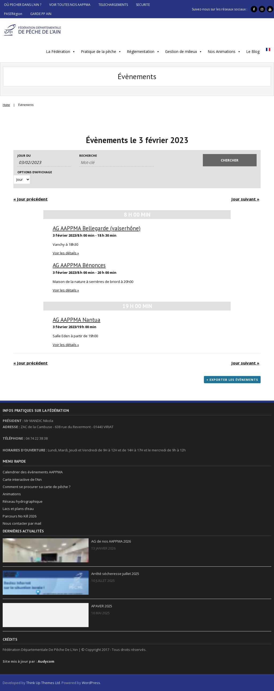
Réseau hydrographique (23, 501)
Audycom (46, 661)
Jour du (24, 155)
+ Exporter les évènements (232, 380)
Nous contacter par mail (22, 523)
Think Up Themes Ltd (43, 682)
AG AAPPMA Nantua (76, 319)
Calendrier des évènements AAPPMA (33, 472)
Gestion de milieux (181, 51)
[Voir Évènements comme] (21, 179)
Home (6, 105)
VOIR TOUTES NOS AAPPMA (69, 4)
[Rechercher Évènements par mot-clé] (116, 162)
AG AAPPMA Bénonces (79, 265)
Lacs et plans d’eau (18, 508)
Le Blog (253, 51)
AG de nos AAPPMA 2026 (111, 541)
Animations (12, 494)
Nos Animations (221, 51)
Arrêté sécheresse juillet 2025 (115, 573)
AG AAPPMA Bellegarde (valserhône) (96, 228)
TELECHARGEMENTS (113, 4)
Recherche (88, 155)
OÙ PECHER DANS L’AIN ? (22, 4)
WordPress (91, 682)
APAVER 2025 (101, 606)
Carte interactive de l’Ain (22, 479)
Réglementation (140, 51)
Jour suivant (245, 199)
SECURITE (143, 4)
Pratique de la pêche (98, 51)
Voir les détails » (66, 253)
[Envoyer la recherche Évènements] (230, 160)
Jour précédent (30, 199)
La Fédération (58, 51)
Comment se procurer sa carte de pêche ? (36, 486)
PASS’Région (13, 13)
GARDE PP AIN (40, 13)
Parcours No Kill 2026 (19, 516)
